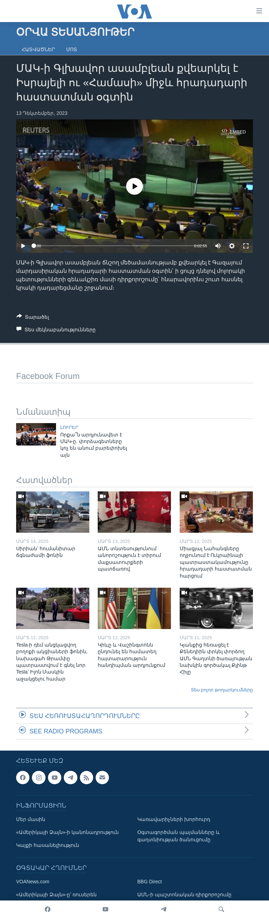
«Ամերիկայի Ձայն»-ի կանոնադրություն (67, 832)
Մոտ (71, 49)
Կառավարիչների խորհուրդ (173, 819)
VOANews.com (32, 881)
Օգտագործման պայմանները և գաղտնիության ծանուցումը (178, 835)
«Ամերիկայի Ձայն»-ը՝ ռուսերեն (56, 894)
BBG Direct (149, 881)
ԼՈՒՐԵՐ (69, 427)
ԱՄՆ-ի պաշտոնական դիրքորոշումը (184, 894)
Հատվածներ (38, 49)
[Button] (32, 318)
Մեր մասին (30, 819)
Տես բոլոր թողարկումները (222, 689)
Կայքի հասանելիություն (47, 845)
